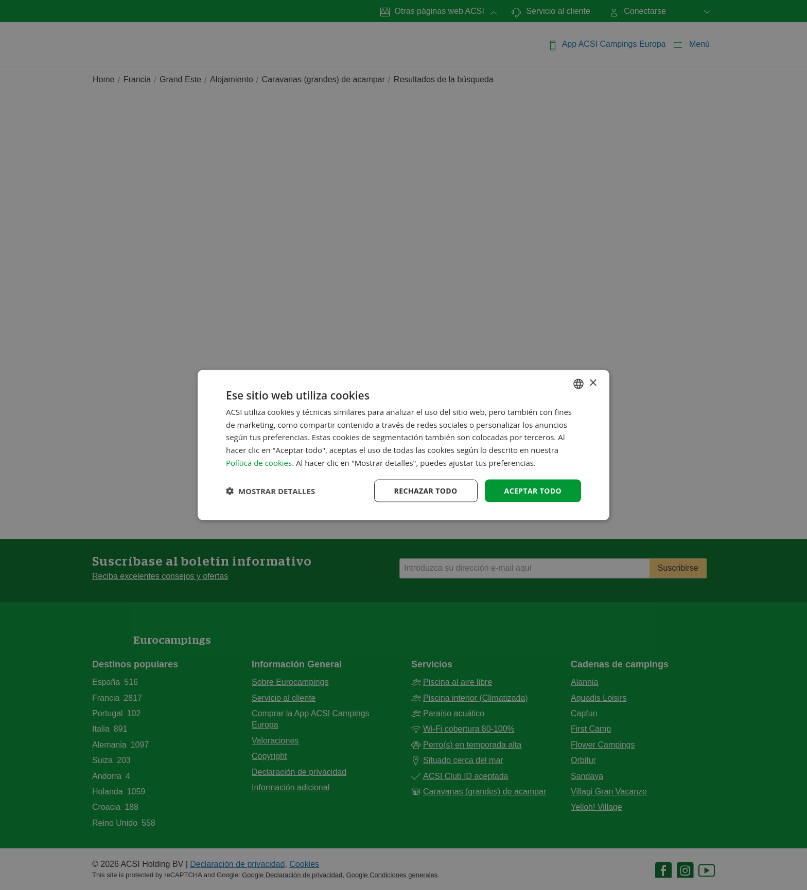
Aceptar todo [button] (533, 490)
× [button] (593, 383)
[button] (270, 491)
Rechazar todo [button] (426, 490)
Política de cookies (259, 462)
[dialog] (403, 445)
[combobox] (578, 383)
